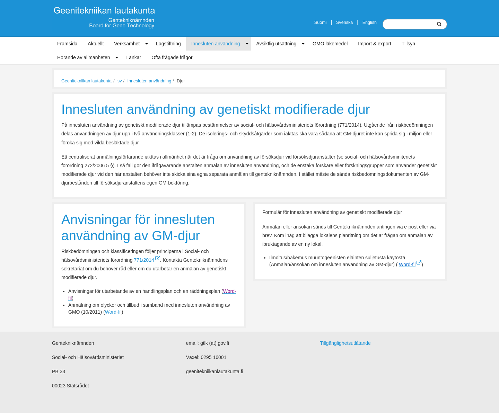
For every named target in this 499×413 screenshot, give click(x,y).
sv (119, 81)
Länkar (133, 57)
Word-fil (113, 312)
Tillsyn (408, 43)
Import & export (374, 43)
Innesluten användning (215, 43)
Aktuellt (96, 43)
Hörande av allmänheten (83, 57)
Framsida (67, 43)
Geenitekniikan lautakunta (86, 81)
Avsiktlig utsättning (276, 43)
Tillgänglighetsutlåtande (345, 343)
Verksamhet (127, 43)
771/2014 (147, 260)
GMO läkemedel (330, 43)
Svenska (344, 22)
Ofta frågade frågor (171, 57)
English (369, 22)
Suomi (320, 22)
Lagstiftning (168, 43)
